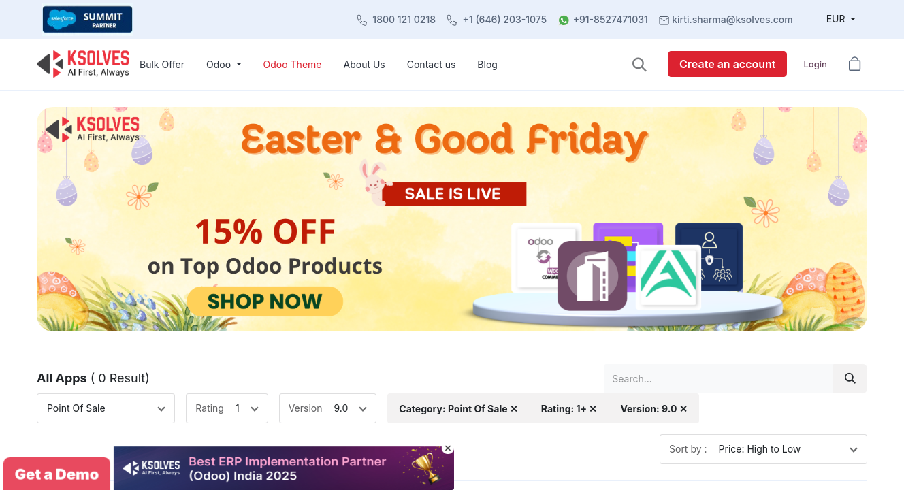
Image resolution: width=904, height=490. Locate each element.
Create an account (727, 64)
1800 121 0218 (404, 19)
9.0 (341, 408)
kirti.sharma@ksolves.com (732, 19)
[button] (639, 64)
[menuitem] (162, 64)
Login (814, 64)
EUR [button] (837, 18)
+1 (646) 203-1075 (505, 19)
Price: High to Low (760, 449)
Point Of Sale (76, 408)
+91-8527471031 (610, 19)
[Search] (850, 378)
